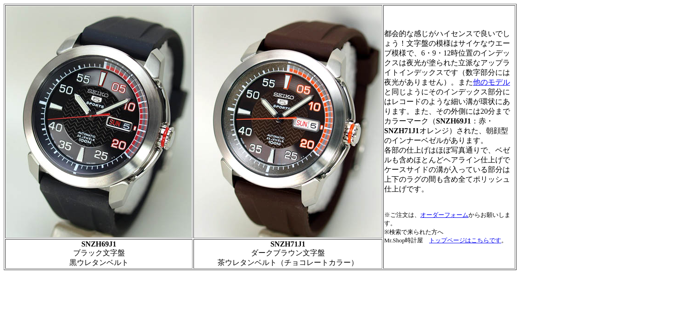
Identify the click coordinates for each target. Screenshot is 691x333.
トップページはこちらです (465, 240)
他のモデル (491, 82)
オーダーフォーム (444, 214)
